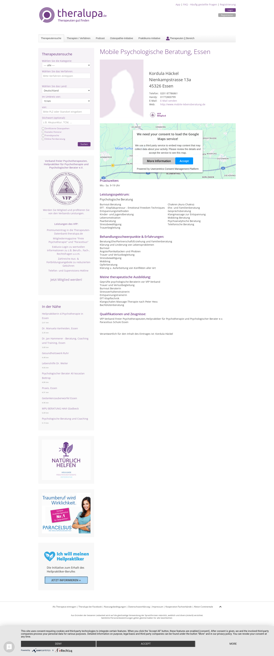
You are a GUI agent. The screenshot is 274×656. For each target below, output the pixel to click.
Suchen (84, 144)
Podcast (100, 38)
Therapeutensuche (51, 38)
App (178, 4)
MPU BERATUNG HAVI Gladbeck (60, 408)
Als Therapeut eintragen (64, 606)
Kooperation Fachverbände (178, 606)
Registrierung (228, 4)
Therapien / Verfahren (78, 38)
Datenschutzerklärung (139, 606)
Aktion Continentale (203, 606)
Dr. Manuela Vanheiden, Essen (60, 328)
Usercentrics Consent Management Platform (174, 168)
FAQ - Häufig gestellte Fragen (200, 4)
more (233, 644)
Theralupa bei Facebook (90, 606)
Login (230, 10)
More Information (159, 161)
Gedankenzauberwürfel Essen (59, 398)
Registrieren (227, 15)
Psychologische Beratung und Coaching (65, 418)
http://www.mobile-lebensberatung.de (182, 104)
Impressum (157, 606)
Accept (184, 161)
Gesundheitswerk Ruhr (55, 353)
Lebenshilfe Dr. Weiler (55, 363)
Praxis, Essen (49, 388)
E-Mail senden (168, 100)
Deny (58, 644)
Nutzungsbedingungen (115, 606)
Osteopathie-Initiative (121, 38)
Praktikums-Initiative (149, 38)
